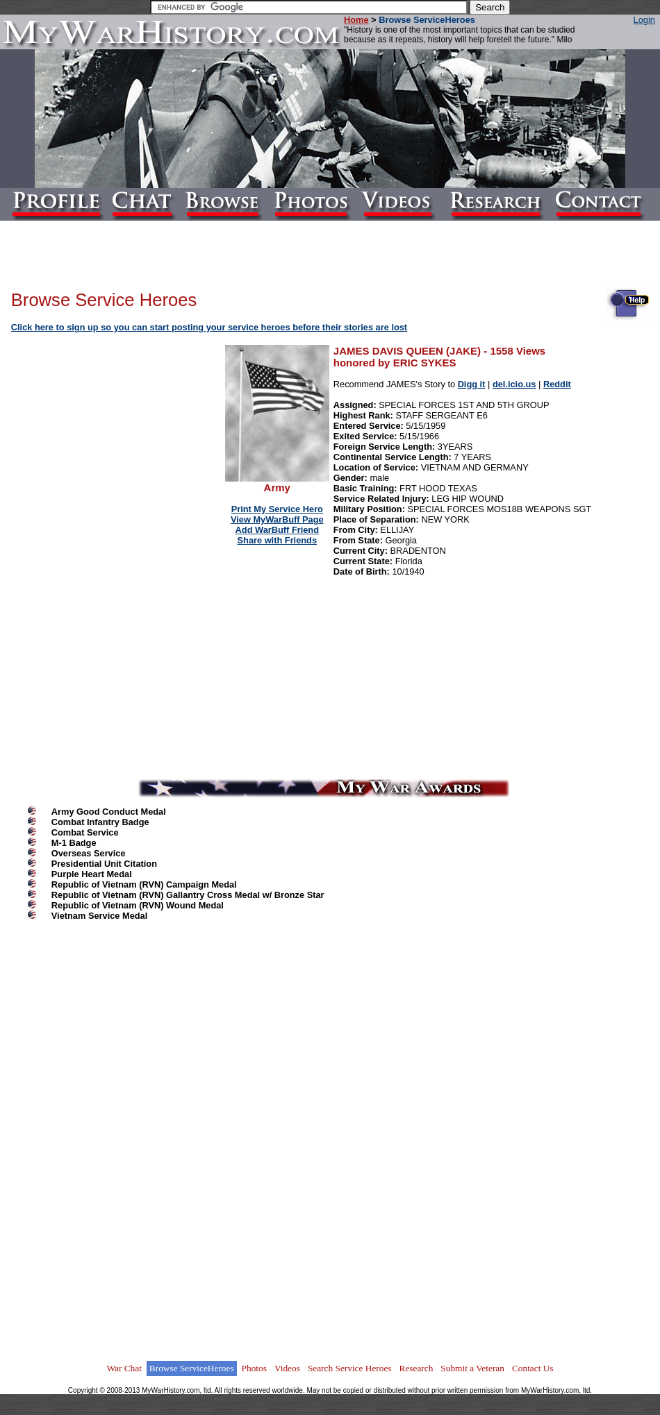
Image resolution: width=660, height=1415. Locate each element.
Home (356, 20)
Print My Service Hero (277, 509)
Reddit (557, 384)
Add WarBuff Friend (277, 530)
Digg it (472, 384)
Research (416, 1368)
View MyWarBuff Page (277, 519)
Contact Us (533, 1368)
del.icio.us (514, 384)
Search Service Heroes (350, 1368)
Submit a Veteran (472, 1368)
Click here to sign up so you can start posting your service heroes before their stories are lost (209, 327)
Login (644, 20)
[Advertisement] (119, 433)
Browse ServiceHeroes (191, 1368)
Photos (254, 1368)
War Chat (123, 1368)
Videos (287, 1368)
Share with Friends (277, 540)
